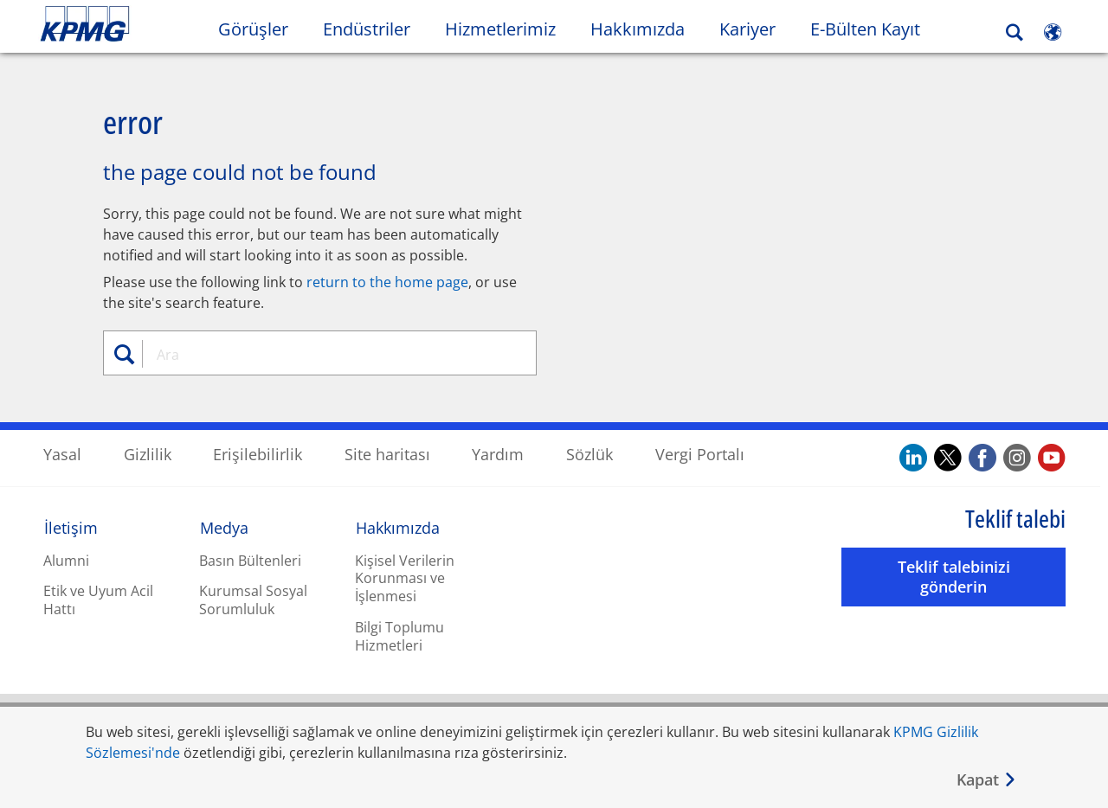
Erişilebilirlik (257, 453)
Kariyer (756, 28)
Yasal (62, 453)
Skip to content (135, 24)
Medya (224, 526)
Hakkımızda (398, 526)
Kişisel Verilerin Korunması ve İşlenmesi (404, 578)
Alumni (66, 559)
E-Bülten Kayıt (873, 28)
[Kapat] (986, 780)
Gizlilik (147, 453)
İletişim (71, 526)
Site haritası (387, 453)
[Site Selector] (1052, 32)
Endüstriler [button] (366, 29)
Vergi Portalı (699, 453)
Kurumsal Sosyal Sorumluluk (253, 599)
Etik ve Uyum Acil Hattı (98, 599)
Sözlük (589, 453)
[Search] (1014, 32)
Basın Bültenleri (250, 559)
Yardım (498, 453)
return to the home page (387, 281)
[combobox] (326, 354)
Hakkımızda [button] (637, 29)
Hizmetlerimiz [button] (500, 29)
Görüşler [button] (253, 29)
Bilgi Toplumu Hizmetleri (399, 635)
